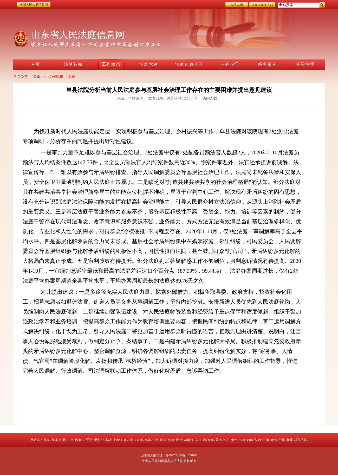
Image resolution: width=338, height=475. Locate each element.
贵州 (234, 440)
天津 (54, 440)
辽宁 (89, 440)
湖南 (187, 440)
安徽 (139, 440)
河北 (62, 440)
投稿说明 (236, 5)
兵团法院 (300, 440)
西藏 (250, 440)
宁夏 (281, 440)
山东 (163, 440)
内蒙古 (79, 440)
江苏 (124, 440)
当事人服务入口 (262, 5)
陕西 (258, 440)
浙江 (132, 440)
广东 (195, 440)
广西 (203, 440)
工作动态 (55, 77)
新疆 (290, 440)
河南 (171, 440)
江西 (155, 440)
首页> (37, 77)
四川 (226, 440)
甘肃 (266, 440)
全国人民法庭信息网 (34, 4)
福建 (148, 440)
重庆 (219, 440)
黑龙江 (98, 440)
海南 (210, 440)
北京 (47, 440)
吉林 (108, 440)
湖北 (179, 440)
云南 (242, 440)
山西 (70, 440)
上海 (116, 440)
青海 (274, 440)
